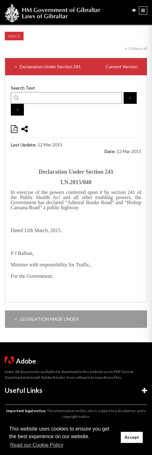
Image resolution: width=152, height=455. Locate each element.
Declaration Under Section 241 (76, 66)
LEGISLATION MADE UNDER (46, 319)
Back (14, 36)
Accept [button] (132, 437)
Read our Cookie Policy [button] (36, 445)
